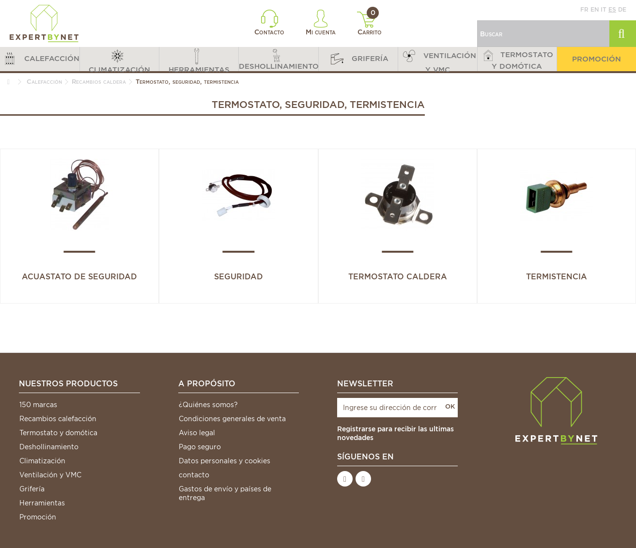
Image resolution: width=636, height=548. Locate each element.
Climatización (42, 461)
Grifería (32, 489)
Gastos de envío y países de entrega (225, 493)
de (622, 9)
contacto (194, 475)
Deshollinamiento (48, 447)
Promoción (37, 517)
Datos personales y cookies (224, 461)
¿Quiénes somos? (208, 405)
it (603, 9)
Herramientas (42, 503)
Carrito (369, 24)
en (594, 9)
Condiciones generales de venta (232, 419)
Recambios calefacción (57, 419)
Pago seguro (200, 447)
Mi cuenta (321, 23)
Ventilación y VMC (50, 475)
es (612, 9)
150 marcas (38, 405)
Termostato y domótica (58, 433)
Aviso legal (197, 433)
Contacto (269, 23)
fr (584, 9)
